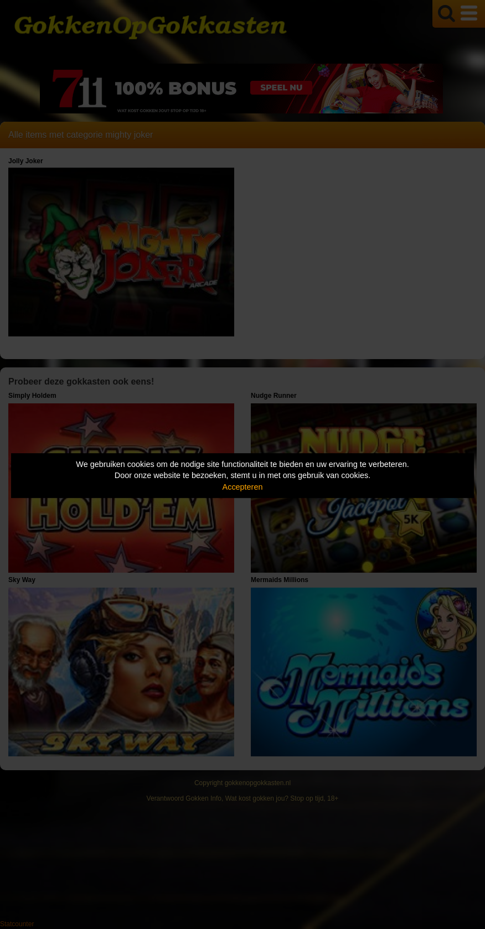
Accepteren (243, 486)
